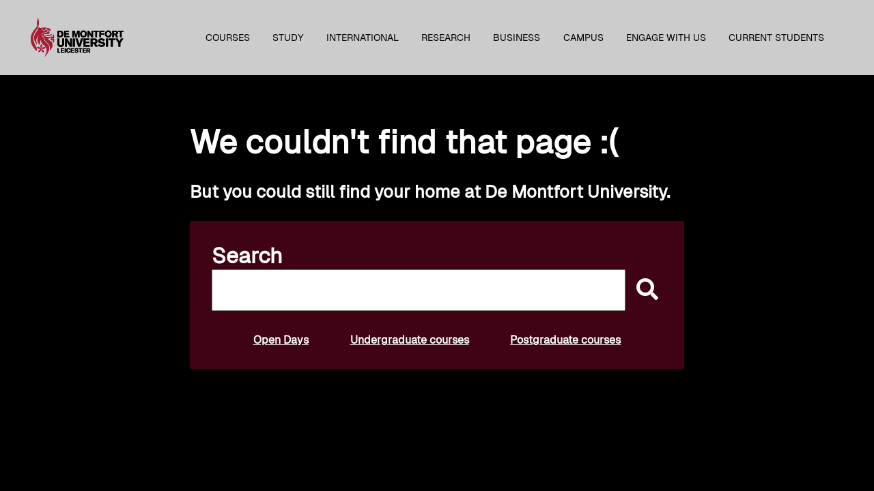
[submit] (643, 290)
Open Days (281, 339)
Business (516, 37)
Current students (776, 37)
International (362, 37)
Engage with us (666, 37)
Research (445, 37)
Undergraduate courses (409, 339)
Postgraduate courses (565, 339)
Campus (583, 37)
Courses (228, 37)
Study (288, 37)
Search (247, 255)
